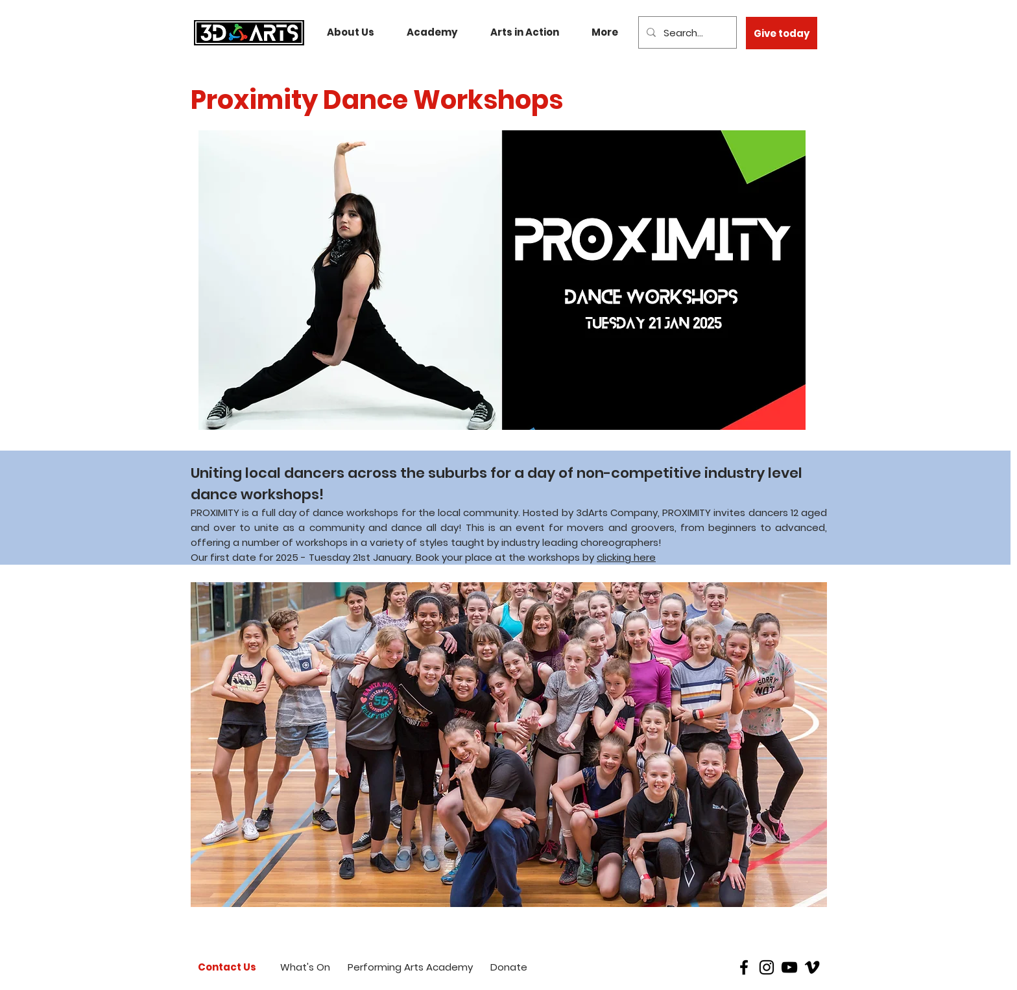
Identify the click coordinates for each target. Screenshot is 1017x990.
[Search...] (686, 32)
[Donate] (508, 967)
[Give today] (781, 33)
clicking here (626, 557)
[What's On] (305, 967)
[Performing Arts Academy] (410, 967)
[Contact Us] (227, 967)
